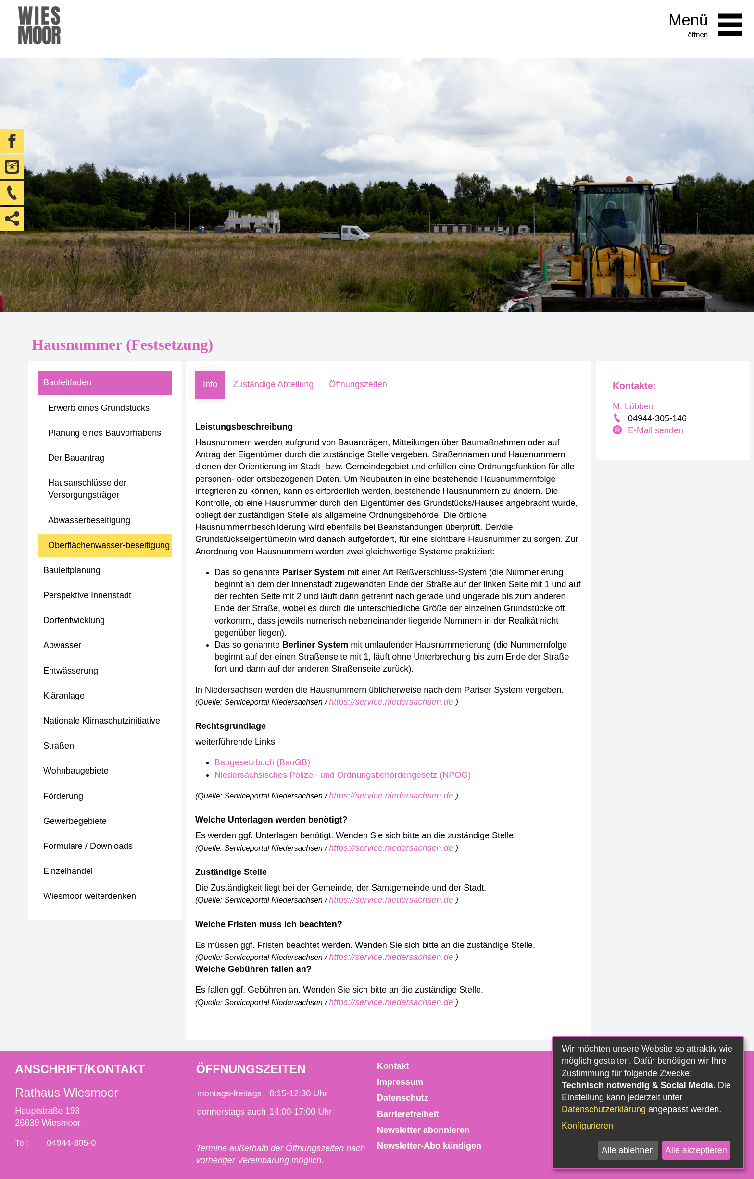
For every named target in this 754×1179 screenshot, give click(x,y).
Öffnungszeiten (358, 384)
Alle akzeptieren (696, 1150)
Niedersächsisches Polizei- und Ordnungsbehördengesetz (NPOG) (342, 775)
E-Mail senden (655, 430)
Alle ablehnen (628, 1150)
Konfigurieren (587, 1125)
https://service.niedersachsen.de (392, 702)
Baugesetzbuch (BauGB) (262, 762)
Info (210, 384)
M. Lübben (633, 406)
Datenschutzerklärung (604, 1109)
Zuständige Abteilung (273, 384)
